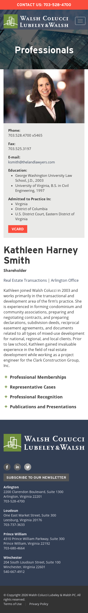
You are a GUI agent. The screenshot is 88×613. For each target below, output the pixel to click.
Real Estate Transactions (25, 280)
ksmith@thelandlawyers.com (31, 162)
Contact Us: (29, 5)
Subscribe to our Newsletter (36, 477)
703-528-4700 (57, 5)
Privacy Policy (38, 604)
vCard (18, 229)
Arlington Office (65, 280)
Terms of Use (13, 604)
